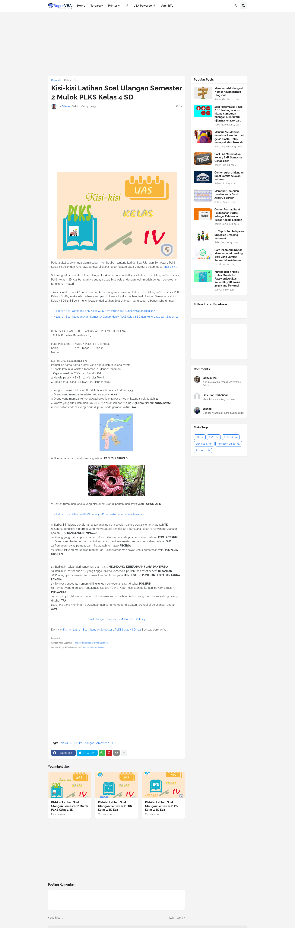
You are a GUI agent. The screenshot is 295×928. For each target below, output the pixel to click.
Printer (203, 450)
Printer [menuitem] (112, 5)
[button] (236, 5)
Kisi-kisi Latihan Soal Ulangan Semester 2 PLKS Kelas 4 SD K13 (102, 629)
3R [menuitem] (126, 5)
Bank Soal (204, 443)
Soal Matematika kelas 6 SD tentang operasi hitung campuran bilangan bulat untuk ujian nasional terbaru (228, 113)
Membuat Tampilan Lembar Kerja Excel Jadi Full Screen (226, 194)
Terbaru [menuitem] (95, 5)
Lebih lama (176, 917)
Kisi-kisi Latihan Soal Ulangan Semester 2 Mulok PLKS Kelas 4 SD (69, 806)
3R (199, 437)
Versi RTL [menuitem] (167, 5)
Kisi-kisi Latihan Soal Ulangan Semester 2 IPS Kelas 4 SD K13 (161, 806)
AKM (213, 437)
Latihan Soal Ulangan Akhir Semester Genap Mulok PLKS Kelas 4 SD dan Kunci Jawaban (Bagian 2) (117, 316)
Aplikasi (230, 437)
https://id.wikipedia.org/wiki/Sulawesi (91, 643)
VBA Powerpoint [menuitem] (144, 5)
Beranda (56, 80)
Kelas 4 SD (71, 80)
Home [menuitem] (81, 5)
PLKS (114, 743)
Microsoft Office (229, 443)
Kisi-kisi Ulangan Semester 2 (91, 743)
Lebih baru (56, 917)
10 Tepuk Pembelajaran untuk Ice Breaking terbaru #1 (229, 235)
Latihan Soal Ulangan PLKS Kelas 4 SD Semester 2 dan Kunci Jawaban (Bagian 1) (106, 310)
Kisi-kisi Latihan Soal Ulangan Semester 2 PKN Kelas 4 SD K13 (115, 806)
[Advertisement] (147, 43)
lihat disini (170, 266)
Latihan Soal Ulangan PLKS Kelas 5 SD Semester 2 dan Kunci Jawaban (100, 514)
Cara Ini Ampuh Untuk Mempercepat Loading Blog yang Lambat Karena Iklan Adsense (228, 255)
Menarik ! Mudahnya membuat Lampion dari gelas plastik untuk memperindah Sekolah (229, 137)
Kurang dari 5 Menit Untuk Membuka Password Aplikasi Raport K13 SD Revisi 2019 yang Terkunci (227, 278)
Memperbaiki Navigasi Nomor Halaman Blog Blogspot (228, 92)
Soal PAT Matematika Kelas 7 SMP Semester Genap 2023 (228, 157)
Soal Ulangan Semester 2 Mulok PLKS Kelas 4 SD (118, 619)
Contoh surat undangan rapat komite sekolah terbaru (228, 176)
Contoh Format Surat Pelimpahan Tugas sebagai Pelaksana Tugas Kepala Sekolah (228, 214)
